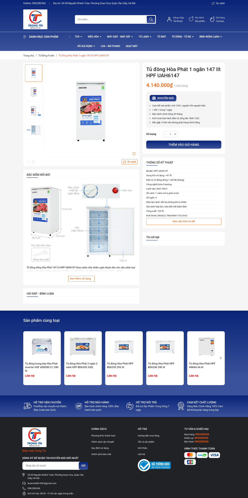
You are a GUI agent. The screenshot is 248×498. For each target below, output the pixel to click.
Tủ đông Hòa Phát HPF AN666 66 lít (202, 365)
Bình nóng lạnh (209, 36)
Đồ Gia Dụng (85, 46)
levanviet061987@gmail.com (42, 483)
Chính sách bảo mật (101, 454)
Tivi (77, 36)
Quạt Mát (132, 46)
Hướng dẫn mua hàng (148, 435)
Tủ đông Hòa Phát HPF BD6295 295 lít (120, 365)
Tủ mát (161, 36)
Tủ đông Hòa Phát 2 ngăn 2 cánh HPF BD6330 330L (81, 365)
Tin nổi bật (152, 237)
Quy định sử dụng (100, 448)
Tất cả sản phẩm (146, 442)
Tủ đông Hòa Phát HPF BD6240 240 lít (161, 365)
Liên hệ (141, 454)
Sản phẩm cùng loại (41, 320)
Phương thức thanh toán (103, 435)
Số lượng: (151, 134)
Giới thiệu (142, 448)
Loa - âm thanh (110, 46)
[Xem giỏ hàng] (217, 19)
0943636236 (201, 438)
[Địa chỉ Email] (55, 466)
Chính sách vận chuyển (102, 442)
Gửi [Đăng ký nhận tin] (83, 465)
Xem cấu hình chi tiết (184, 221)
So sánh (218, 3)
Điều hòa (93, 36)
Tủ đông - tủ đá (182, 36)
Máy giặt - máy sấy (119, 36)
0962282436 (39, 3)
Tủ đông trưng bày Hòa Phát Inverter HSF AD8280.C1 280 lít (41, 367)
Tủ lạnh (144, 36)
